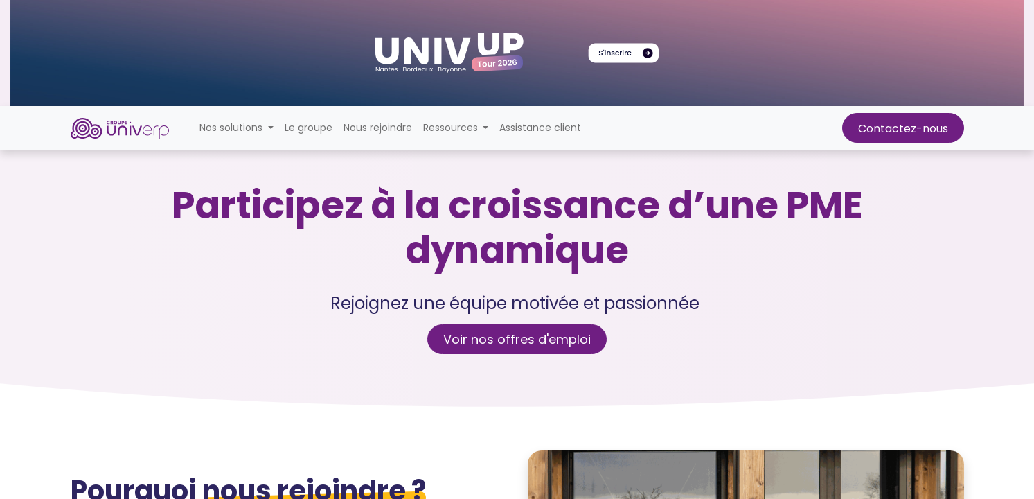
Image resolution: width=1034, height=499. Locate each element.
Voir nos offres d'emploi (517, 339)
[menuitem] (308, 128)
